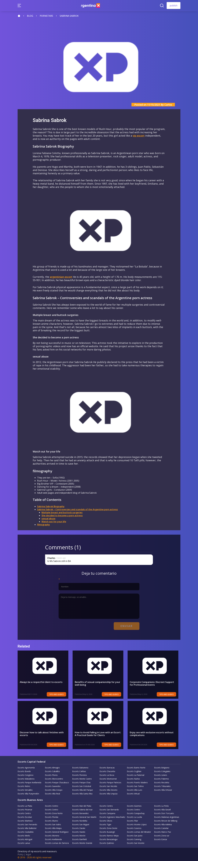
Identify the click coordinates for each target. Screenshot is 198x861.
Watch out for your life (54, 521)
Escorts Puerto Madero (137, 782)
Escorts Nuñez (133, 778)
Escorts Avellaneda (53, 839)
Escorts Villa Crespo (53, 790)
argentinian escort (61, 276)
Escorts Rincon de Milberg (165, 820)
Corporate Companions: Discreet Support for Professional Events (154, 683)
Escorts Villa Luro (134, 790)
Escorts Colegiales (162, 771)
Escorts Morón (78, 835)
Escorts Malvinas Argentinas (166, 817)
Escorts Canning (134, 839)
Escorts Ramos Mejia (109, 835)
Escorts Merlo (24, 835)
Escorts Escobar (25, 817)
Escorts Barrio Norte (136, 767)
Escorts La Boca (107, 775)
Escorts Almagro (52, 767)
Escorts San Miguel (80, 824)
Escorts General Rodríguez (56, 832)
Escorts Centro (51, 806)
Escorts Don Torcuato (164, 813)
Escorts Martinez (25, 820)
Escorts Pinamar (25, 809)
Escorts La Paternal (135, 775)
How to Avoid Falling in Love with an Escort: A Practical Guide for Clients (99, 734)
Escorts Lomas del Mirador (139, 832)
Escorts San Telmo (135, 786)
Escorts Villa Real (52, 793)
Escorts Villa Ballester (27, 828)
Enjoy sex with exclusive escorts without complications (152, 734)
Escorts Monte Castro (82, 778)
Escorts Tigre (105, 824)
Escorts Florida (51, 817)
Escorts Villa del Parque (82, 790)
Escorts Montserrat (108, 778)
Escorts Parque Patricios (110, 782)
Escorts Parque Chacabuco (57, 782)
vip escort (139, 135)
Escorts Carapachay (136, 813)
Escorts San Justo (134, 835)
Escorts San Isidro (53, 824)
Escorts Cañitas (79, 771)
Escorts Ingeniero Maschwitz (112, 817)
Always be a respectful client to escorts (41, 682)
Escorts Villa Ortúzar (163, 790)
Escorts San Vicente (135, 843)
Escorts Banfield (79, 839)
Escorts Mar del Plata (81, 806)
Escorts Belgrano (161, 767)
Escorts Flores (51, 775)
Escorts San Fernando (27, 824)
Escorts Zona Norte (54, 813)
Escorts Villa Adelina (163, 824)
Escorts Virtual (133, 793)
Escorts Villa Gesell (162, 809)
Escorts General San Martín (84, 817)
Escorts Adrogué (25, 839)
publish (173, 5)
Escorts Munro (51, 820)
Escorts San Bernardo (109, 809)
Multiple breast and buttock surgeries (62, 512)
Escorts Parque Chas (81, 782)
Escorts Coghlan (134, 771)
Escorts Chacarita (107, 771)
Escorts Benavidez (80, 813)
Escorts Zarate (78, 828)
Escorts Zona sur (161, 835)
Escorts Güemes (134, 806)
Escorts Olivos (106, 820)
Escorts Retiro (24, 786)
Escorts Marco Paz (162, 832)
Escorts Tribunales (162, 786)
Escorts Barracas (107, 767)
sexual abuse (48, 518)
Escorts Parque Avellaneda (29, 782)
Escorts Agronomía (26, 767)
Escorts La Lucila (134, 817)
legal (28, 854)
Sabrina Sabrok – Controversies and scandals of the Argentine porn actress (77, 509)
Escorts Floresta (79, 775)
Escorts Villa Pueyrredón (28, 793)
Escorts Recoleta (161, 782)
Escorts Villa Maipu (53, 828)
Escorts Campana (107, 813)
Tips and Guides (58, 694)
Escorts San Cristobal (81, 786)
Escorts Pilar (132, 820)
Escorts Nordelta (79, 820)
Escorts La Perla (161, 806)
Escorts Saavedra (52, 786)
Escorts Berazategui (108, 839)
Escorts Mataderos (26, 778)
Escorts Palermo (161, 778)
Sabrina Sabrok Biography (50, 506)
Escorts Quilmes (107, 843)
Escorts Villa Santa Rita (82, 793)
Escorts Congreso (25, 775)
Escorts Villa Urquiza (108, 793)
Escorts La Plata (25, 806)
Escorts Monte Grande (82, 843)
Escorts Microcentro (54, 778)
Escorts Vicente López (137, 824)
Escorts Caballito (52, 771)
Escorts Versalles (25, 790)
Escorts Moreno (52, 835)
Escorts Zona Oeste (108, 828)
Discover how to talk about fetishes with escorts (42, 734)
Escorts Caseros (134, 828)
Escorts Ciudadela (25, 832)
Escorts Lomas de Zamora (57, 843)
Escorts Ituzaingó (107, 832)
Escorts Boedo (24, 771)
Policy (21, 854)
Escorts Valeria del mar (82, 809)
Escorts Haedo (78, 832)
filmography (43, 524)
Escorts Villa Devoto (108, 790)
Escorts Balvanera (80, 767)
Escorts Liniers (160, 775)
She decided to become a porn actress (62, 515)
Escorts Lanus (24, 843)
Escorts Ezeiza (160, 839)
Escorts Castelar (161, 828)
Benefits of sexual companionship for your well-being (97, 683)
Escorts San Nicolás (108, 786)
